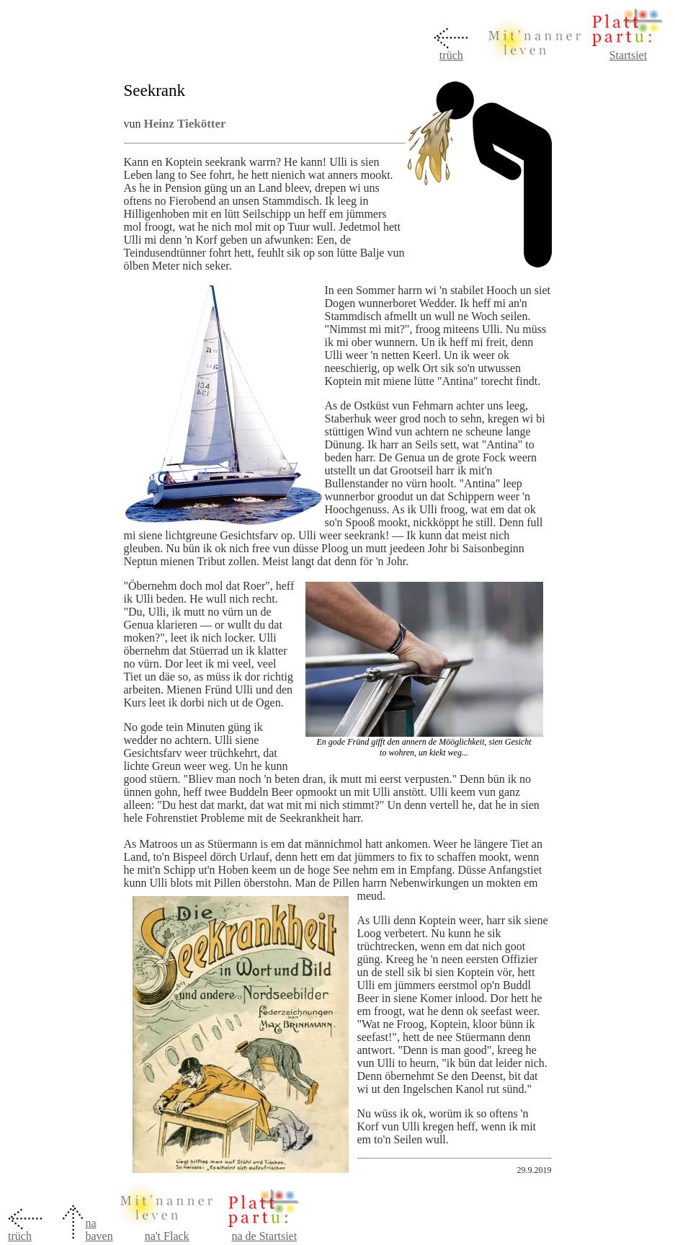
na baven (98, 1229)
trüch (451, 55)
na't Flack (167, 1236)
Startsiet (628, 55)
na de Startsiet (264, 1236)
